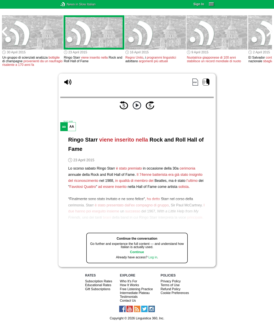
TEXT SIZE (68, 121)
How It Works (129, 285)
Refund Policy (171, 289)
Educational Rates (98, 285)
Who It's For (128, 281)
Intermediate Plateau (135, 293)
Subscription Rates (98, 281)
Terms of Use (170, 285)
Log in (152, 257)
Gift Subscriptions (97, 289)
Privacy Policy (171, 281)
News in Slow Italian (69, 4)
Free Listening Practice (136, 289)
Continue (137, 252)
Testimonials (129, 296)
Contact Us (128, 300)
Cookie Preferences (175, 293)
